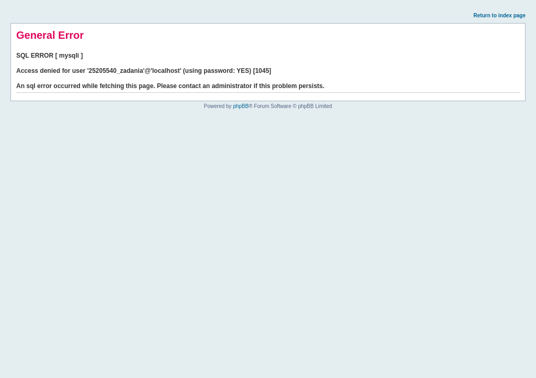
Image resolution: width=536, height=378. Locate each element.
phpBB (241, 106)
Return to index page (500, 15)
